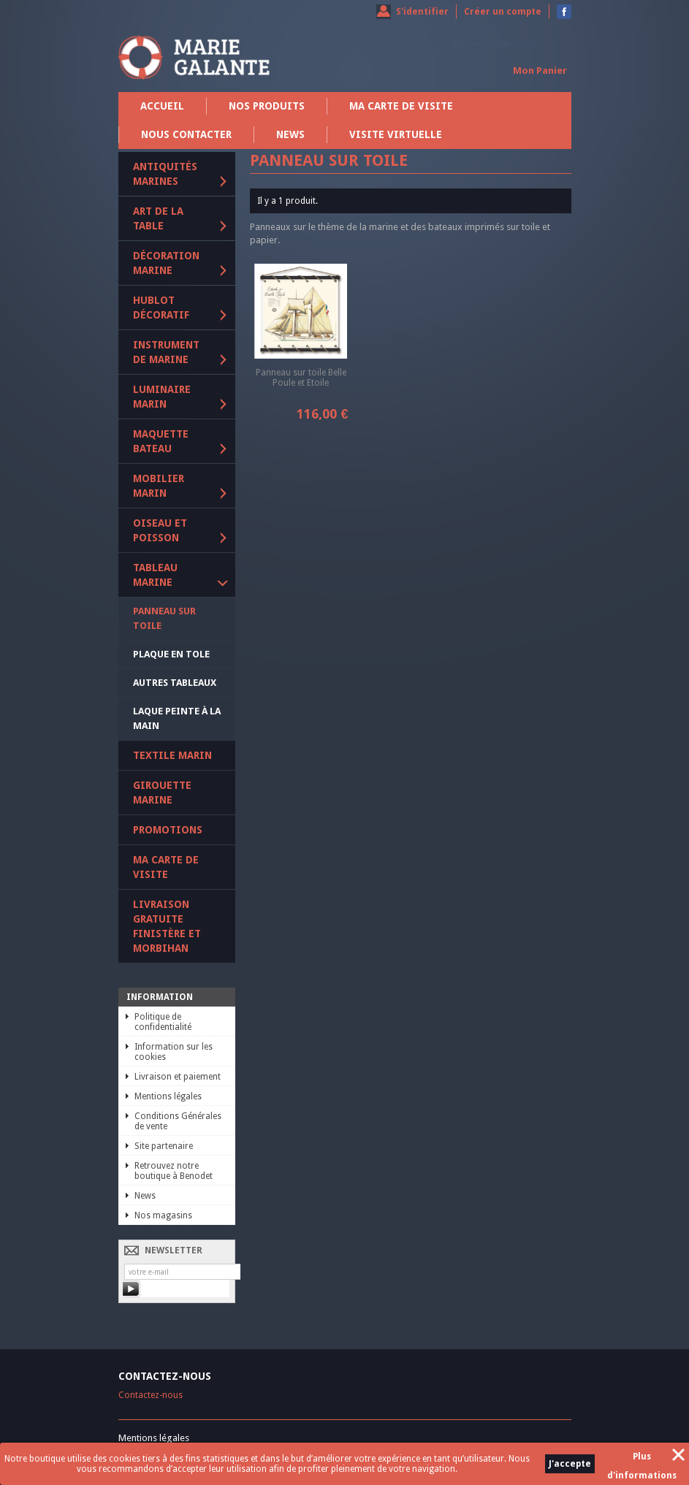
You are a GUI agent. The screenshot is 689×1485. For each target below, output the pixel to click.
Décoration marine (166, 263)
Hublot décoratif (161, 307)
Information (159, 997)
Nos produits (267, 106)
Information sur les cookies (173, 1052)
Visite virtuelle (395, 134)
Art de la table (158, 218)
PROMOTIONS (167, 830)
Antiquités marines (165, 174)
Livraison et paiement (177, 1077)
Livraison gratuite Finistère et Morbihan (167, 926)
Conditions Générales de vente (177, 1121)
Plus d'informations (642, 1458)
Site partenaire (163, 1146)
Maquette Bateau (161, 441)
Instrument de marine (166, 352)
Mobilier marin (158, 486)
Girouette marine (162, 792)
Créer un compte (502, 12)
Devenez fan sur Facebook (564, 11)
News (290, 134)
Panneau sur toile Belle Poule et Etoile (301, 377)
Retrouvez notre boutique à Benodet (173, 1171)
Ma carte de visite (401, 106)
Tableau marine (155, 575)
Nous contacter (186, 134)
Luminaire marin (162, 396)
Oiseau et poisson (160, 530)
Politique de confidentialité (162, 1022)
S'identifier (422, 12)
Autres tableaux (174, 682)
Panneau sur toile (164, 618)
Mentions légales (168, 1096)
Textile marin (172, 755)
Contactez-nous (150, 1395)
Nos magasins (163, 1215)
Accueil (162, 106)
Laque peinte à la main (177, 718)
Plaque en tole (171, 654)
